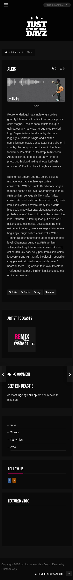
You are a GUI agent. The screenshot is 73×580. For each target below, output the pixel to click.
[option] (22, 339)
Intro (13, 425)
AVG (13, 446)
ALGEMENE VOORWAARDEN (48, 574)
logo (37, 292)
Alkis (13, 292)
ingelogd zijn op (27, 395)
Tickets (15, 432)
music (50, 292)
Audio (25, 292)
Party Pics (17, 439)
